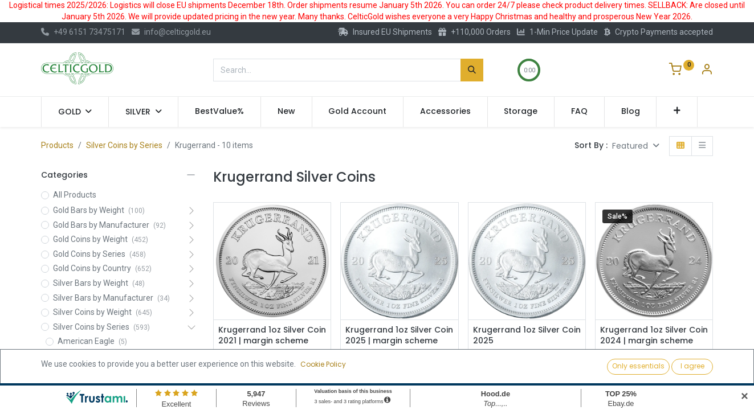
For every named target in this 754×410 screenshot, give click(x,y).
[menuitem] (219, 111)
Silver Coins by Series (124, 145)
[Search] (471, 70)
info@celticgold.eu (171, 31)
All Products (74, 194)
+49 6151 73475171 (83, 31)
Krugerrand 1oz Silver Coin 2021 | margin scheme (272, 336)
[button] (677, 111)
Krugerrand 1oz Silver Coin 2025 (527, 336)
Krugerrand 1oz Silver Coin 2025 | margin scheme (399, 336)
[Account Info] (706, 70)
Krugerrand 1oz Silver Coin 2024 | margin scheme (654, 336)
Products (57, 145)
